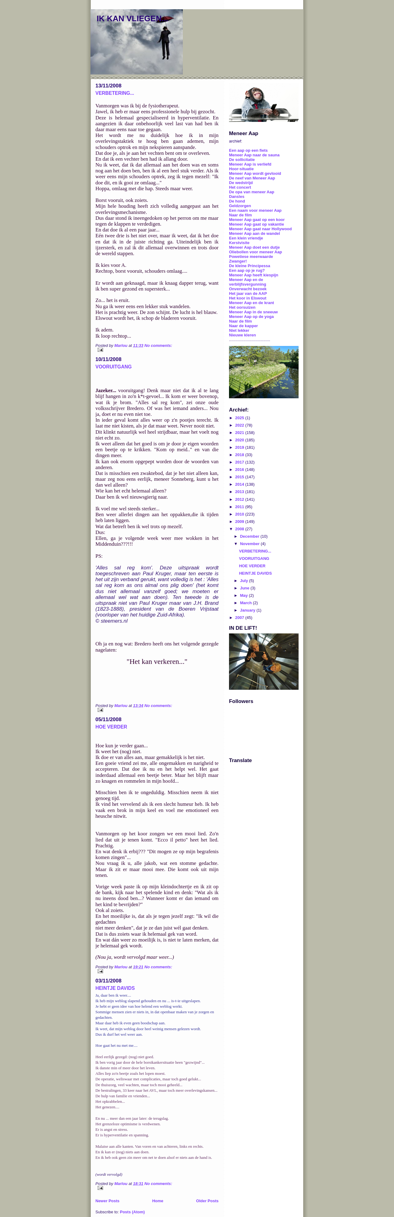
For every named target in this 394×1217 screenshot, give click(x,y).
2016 (240, 469)
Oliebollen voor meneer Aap (255, 252)
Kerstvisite (239, 242)
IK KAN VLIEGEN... (132, 18)
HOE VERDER (111, 726)
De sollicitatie (242, 159)
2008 (240, 529)
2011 (240, 506)
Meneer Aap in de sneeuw (253, 312)
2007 (240, 617)
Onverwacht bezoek (248, 289)
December (250, 536)
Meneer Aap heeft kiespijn (253, 275)
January (248, 610)
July (244, 580)
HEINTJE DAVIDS (115, 988)
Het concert (240, 187)
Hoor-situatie (241, 169)
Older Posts (207, 1201)
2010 (240, 514)
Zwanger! (238, 261)
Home (157, 1201)
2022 (240, 425)
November (250, 543)
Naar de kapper (243, 325)
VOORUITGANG (113, 366)
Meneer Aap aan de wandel (254, 233)
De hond (237, 201)
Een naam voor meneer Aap (255, 210)
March (246, 602)
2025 (240, 418)
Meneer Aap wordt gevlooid (255, 173)
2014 (240, 484)
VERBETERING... (114, 93)
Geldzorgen (240, 205)
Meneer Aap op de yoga (251, 316)
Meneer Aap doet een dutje (254, 247)
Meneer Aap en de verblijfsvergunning (247, 282)
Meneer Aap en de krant (251, 302)
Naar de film (240, 215)
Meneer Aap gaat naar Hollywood (260, 229)
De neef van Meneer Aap (252, 178)
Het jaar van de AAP (248, 293)
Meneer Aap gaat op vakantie (256, 224)
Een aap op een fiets (248, 150)
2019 (240, 447)
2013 (240, 491)
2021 (240, 432)
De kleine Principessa (249, 265)
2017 (240, 462)
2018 (240, 454)
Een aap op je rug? (247, 270)
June (245, 588)
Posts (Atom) (132, 1212)
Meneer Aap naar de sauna (254, 155)
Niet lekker (239, 330)
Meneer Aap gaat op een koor (257, 219)
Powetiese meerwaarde (251, 256)
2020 (240, 440)
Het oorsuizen (242, 307)
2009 (240, 521)
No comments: (158, 345)
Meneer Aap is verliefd (250, 164)
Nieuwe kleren (242, 335)
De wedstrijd (241, 182)
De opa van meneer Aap (251, 192)
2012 (240, 499)
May (244, 595)
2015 (240, 477)
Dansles (236, 196)
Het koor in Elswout (247, 298)
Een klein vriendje (246, 238)
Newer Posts (107, 1201)
